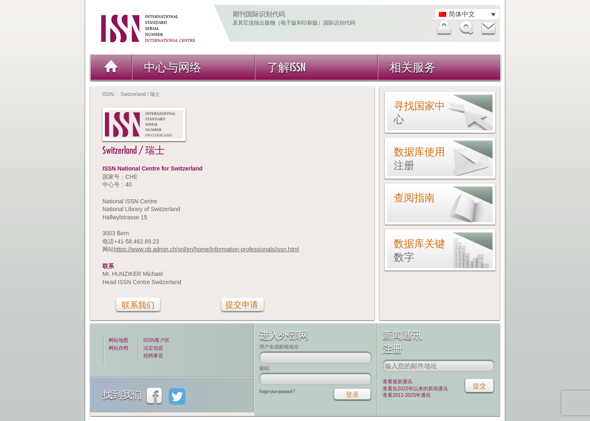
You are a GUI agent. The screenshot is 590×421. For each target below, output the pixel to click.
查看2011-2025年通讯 (407, 395)
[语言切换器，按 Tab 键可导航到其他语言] (467, 14)
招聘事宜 (153, 356)
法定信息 (153, 348)
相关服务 (413, 67)
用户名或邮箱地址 (279, 347)
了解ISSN (286, 67)
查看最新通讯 (397, 382)
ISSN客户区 (156, 340)
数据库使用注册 (419, 158)
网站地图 (118, 340)
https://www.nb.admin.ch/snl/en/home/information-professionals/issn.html (206, 249)
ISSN (108, 94)
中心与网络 (172, 67)
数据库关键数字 (419, 250)
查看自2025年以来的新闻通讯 (415, 388)
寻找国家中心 (419, 112)
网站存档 (118, 348)
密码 (264, 368)
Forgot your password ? (277, 391)
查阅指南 (414, 197)
